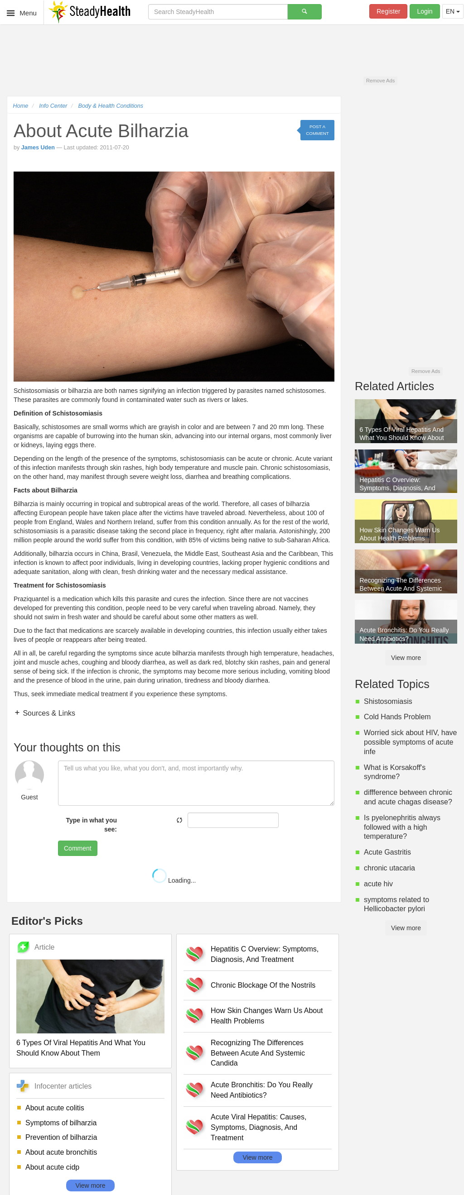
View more (91, 1185)
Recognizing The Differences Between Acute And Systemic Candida (258, 1053)
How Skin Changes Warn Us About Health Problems (267, 1016)
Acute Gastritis (387, 852)
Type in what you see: (91, 825)
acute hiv (378, 884)
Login (424, 11)
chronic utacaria (389, 868)
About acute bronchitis (61, 1152)
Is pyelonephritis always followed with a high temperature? (402, 827)
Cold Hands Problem (397, 717)
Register (388, 11)
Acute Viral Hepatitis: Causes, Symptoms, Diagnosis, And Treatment (258, 1127)
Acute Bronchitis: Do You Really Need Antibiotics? (262, 1090)
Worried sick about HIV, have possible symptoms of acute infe (410, 742)
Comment (78, 848)
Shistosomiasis (388, 701)
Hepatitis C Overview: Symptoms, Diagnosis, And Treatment (265, 954)
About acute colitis (54, 1108)
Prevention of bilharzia (61, 1137)
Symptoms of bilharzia (61, 1123)
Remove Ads (380, 80)
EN (453, 11)
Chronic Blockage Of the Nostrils (263, 985)
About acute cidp (52, 1167)
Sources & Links (48, 713)
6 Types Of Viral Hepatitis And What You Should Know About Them (80, 1048)
